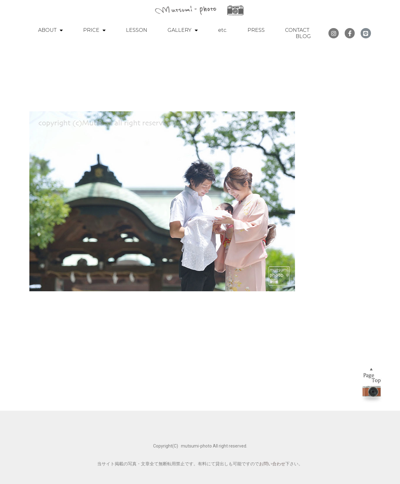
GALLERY (183, 30)
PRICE (94, 30)
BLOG (303, 36)
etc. (222, 30)
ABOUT (50, 30)
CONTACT (297, 30)
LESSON (136, 30)
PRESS (256, 30)
